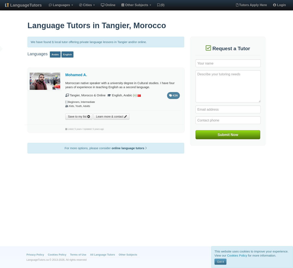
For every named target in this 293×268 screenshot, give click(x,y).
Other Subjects (136, 5)
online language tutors (129, 148)
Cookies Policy (57, 254)
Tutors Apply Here (251, 5)
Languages (61, 5)
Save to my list (79, 116)
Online (108, 5)
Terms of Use (78, 254)
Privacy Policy (35, 254)
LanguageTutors (26, 5)
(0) (160, 5)
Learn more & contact (111, 116)
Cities (87, 5)
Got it (220, 261)
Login (279, 5)
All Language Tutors (102, 254)
